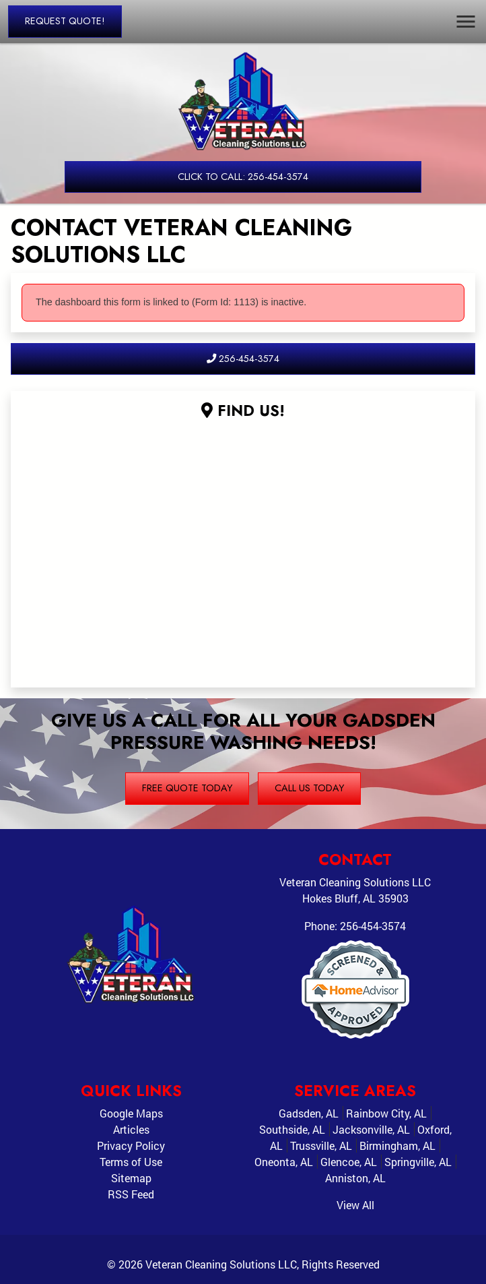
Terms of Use (131, 1162)
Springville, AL (418, 1162)
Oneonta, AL (283, 1162)
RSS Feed (131, 1194)
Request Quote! (65, 21)
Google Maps (131, 1113)
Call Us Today (309, 788)
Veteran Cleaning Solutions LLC (221, 1264)
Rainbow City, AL (386, 1113)
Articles (131, 1129)
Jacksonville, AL (371, 1129)
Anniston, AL (355, 1178)
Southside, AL (292, 1129)
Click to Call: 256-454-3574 (243, 176)
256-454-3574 (243, 358)
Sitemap (131, 1178)
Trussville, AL (321, 1145)
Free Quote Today (187, 788)
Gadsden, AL (309, 1113)
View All (355, 1205)
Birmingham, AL (397, 1145)
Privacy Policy (131, 1145)
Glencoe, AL (348, 1162)
